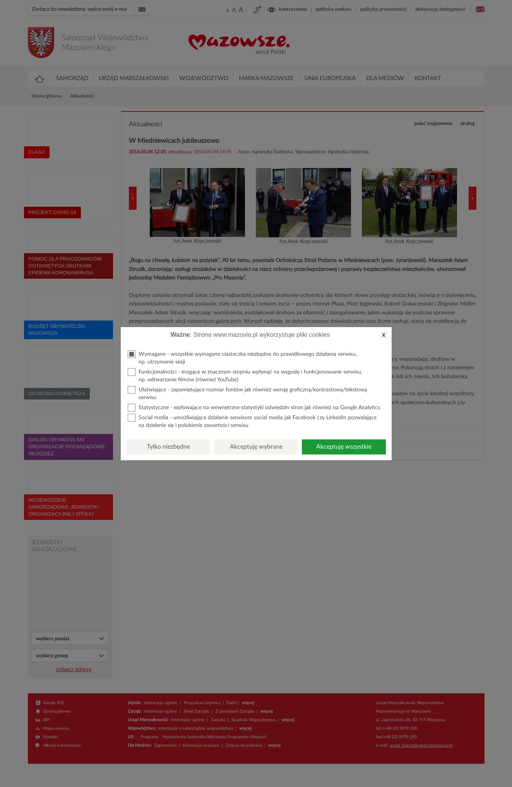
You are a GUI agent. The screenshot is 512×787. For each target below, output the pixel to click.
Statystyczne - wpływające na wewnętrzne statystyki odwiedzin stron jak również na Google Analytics (254, 408)
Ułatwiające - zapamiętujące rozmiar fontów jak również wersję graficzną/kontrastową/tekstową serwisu (247, 393)
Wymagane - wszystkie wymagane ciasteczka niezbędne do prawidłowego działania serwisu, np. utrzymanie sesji (242, 357)
